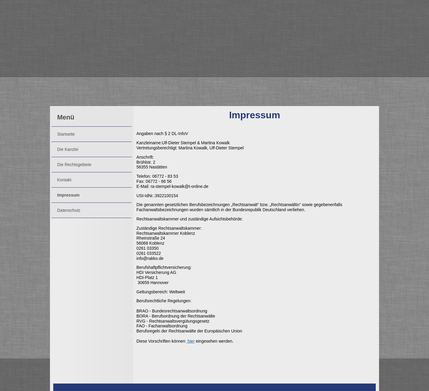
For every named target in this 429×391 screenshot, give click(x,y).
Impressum (68, 195)
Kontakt (64, 179)
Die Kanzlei (67, 149)
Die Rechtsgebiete (74, 164)
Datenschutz (68, 210)
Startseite (66, 134)
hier (190, 341)
